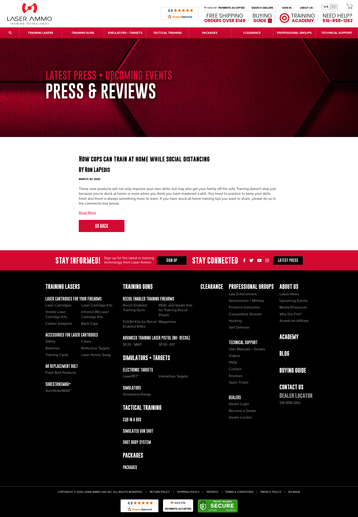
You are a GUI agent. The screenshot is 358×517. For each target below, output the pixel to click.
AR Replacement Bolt (61, 366)
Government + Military (246, 300)
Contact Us (291, 387)
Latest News (289, 294)
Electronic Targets (138, 369)
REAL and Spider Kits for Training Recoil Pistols (175, 310)
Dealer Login (239, 404)
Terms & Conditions (239, 492)
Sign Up (171, 260)
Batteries (52, 348)
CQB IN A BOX (132, 419)
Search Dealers (264, 7)
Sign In (288, 7)
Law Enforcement (243, 294)
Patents (212, 492)
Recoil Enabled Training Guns (135, 307)
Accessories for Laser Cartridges (71, 334)
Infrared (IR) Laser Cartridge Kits (95, 314)
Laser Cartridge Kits (96, 305)
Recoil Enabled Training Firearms (148, 298)
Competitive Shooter (245, 314)
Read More (87, 213)
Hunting (235, 321)
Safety (50, 341)
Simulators (132, 387)
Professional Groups (251, 286)
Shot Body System (137, 442)
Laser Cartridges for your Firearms (73, 298)
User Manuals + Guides (247, 349)
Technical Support (243, 342)
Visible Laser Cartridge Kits (56, 314)
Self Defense (239, 327)
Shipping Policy (188, 492)
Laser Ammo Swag (96, 355)
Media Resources (293, 307)
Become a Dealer (242, 411)
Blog (284, 353)
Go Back (101, 226)
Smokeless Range (137, 394)
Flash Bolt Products (60, 372)
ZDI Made (294, 492)
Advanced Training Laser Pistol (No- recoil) (156, 337)
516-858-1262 (289, 403)
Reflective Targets (95, 348)
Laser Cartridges (58, 305)
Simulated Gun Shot (138, 431)
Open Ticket (238, 382)
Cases (86, 341)
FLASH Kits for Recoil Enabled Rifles (140, 324)
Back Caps (89, 323)
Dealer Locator (240, 417)
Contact (235, 369)
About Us (307, 7)
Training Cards (56, 355)
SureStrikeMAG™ (58, 384)
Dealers (235, 397)
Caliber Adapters (58, 323)
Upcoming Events (293, 300)
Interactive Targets (173, 376)
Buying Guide (292, 370)
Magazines (167, 321)
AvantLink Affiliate (294, 321)
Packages (130, 467)
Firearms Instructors (244, 307)
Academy (289, 336)
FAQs (233, 362)
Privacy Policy (271, 492)
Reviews (235, 376)
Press (288, 260)
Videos (234, 355)
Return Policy (160, 492)
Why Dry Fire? (290, 314)
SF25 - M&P (132, 344)
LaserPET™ (131, 376)
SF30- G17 (167, 344)
